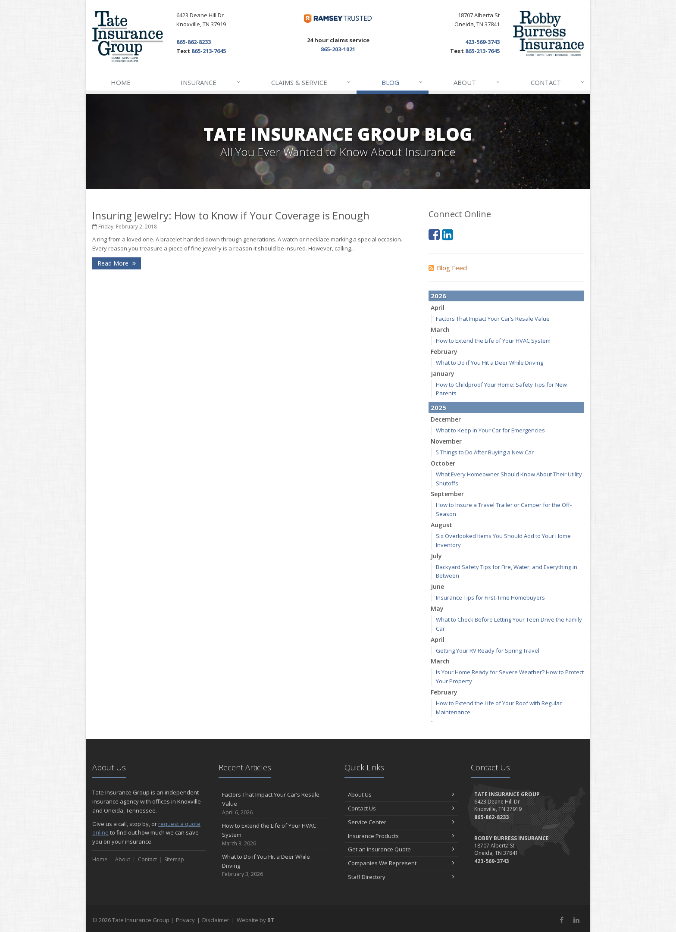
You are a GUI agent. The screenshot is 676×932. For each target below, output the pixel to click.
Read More (116, 263)
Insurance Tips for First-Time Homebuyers (490, 597)
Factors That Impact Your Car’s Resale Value (493, 318)
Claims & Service (311, 82)
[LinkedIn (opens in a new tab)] (447, 234)
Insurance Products (401, 836)
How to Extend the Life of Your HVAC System (493, 340)
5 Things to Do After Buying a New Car (485, 452)
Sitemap (174, 859)
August (441, 525)
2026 (438, 295)
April (437, 307)
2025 (438, 407)
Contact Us (401, 808)
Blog (402, 82)
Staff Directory (401, 877)
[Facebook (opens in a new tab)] (434, 234)
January (442, 373)
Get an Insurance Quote (401, 849)
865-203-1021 (338, 49)
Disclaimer (215, 920)
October (443, 463)
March (440, 329)
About (477, 82)
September (447, 494)
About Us (401, 794)
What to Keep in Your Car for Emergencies (490, 430)
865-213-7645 (208, 51)
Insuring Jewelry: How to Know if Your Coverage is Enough (230, 215)
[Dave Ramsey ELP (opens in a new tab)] (338, 19)
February (444, 351)
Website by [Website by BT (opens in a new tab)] (255, 920)
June (437, 586)
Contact (558, 82)
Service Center (401, 822)
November (446, 441)
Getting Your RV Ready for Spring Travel (487, 650)
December (446, 419)
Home (121, 82)
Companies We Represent (401, 863)
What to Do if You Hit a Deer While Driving (489, 362)
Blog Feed (448, 267)
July (436, 556)
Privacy (185, 920)
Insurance (211, 82)
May (437, 608)
